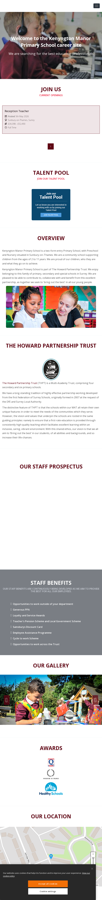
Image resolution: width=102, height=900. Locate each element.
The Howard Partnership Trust (19, 383)
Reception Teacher (17, 111)
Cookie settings (48, 891)
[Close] (92, 868)
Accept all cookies (47, 883)
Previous (6, 700)
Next (95, 700)
